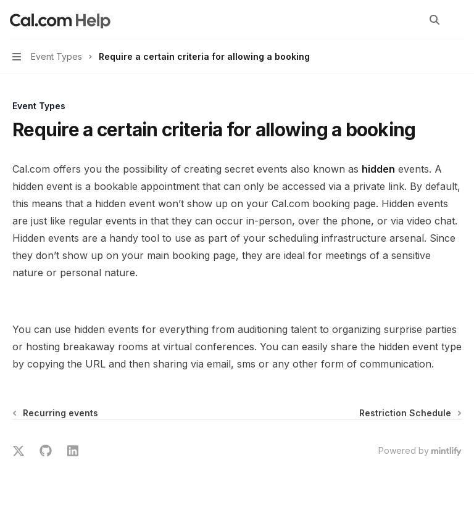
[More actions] (458, 19)
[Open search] (434, 20)
